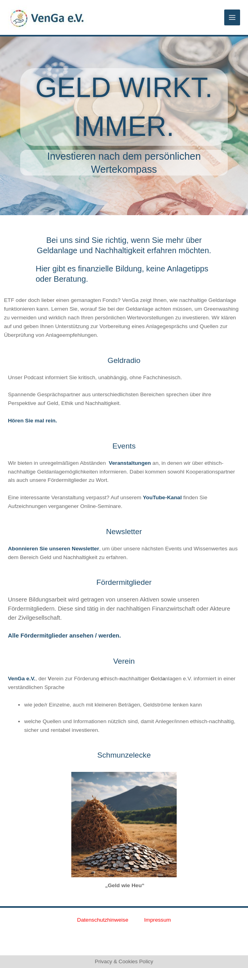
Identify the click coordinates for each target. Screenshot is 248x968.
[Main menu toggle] (232, 18)
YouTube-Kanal (162, 497)
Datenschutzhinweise (102, 920)
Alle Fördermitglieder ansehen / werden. (64, 635)
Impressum (157, 920)
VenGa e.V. (21, 679)
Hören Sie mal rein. (32, 421)
